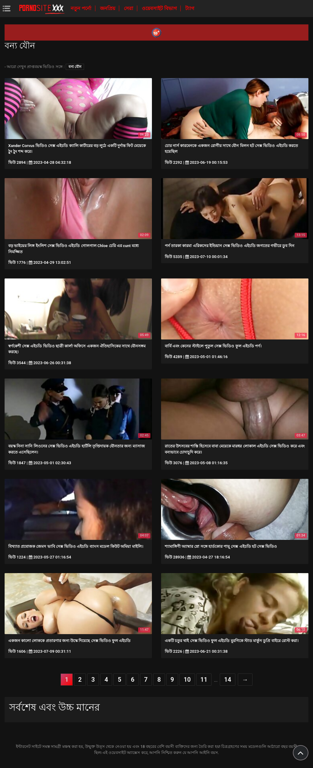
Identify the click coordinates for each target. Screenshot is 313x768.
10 (187, 679)
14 (227, 679)
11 (204, 679)
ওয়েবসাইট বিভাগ (160, 8)
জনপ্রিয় (108, 8)
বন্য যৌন (74, 67)
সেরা (129, 8)
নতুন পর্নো (82, 8)
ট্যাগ (189, 8)
